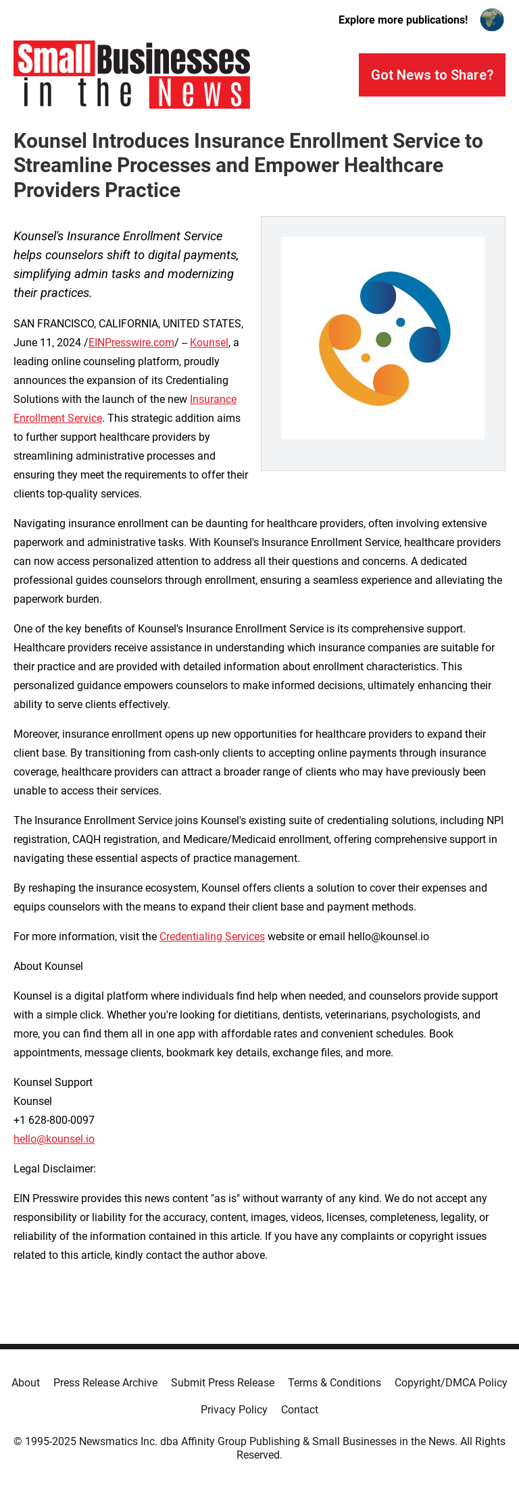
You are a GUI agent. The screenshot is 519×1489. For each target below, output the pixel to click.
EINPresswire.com (131, 342)
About (25, 1382)
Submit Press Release (222, 1382)
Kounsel (209, 342)
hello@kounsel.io (54, 1139)
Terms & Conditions (334, 1382)
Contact (299, 1409)
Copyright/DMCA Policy (451, 1382)
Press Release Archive (105, 1382)
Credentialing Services (212, 936)
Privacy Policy (234, 1409)
